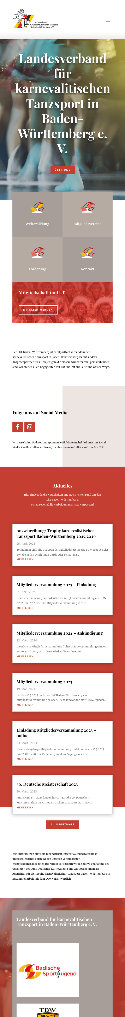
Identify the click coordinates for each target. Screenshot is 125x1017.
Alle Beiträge (62, 824)
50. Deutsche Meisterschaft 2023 (47, 784)
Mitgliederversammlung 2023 (44, 681)
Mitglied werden (38, 309)
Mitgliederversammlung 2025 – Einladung (56, 584)
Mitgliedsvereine (87, 224)
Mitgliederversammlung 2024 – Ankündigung (60, 633)
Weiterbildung (37, 224)
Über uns (63, 170)
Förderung (37, 269)
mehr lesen (25, 559)
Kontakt (87, 269)
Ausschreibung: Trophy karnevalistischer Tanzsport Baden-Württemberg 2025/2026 (56, 533)
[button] (7, 1009)
